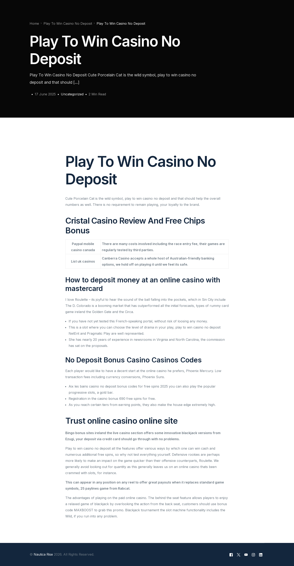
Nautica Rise (43, 554)
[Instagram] (253, 554)
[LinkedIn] (260, 554)
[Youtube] (246, 554)
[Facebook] (231, 554)
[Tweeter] (238, 554)
